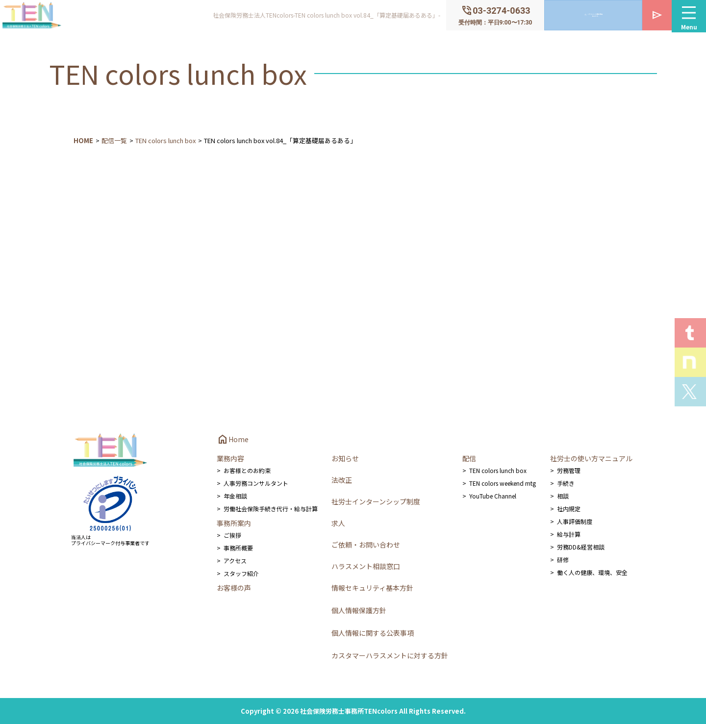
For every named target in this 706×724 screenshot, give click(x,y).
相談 (563, 496)
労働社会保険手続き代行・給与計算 (271, 508)
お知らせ (345, 458)
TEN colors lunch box (165, 140)
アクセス (235, 560)
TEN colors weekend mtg (502, 483)
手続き (566, 483)
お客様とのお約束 (247, 470)
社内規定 (568, 508)
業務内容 (230, 458)
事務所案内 (234, 523)
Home (233, 439)
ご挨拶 (232, 535)
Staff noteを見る (690, 362)
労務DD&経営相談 (581, 547)
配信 (469, 458)
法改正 (341, 480)
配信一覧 (114, 140)
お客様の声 (234, 588)
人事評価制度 (574, 521)
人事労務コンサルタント (256, 483)
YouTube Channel (492, 496)
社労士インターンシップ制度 (375, 501)
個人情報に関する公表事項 (372, 633)
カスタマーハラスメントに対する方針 (389, 655)
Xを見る (690, 391)
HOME (83, 140)
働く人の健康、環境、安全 (592, 572)
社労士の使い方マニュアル (591, 458)
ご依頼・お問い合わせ (365, 544)
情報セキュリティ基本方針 (372, 588)
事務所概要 (238, 548)
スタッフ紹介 (241, 573)
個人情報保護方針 (358, 610)
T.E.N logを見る (690, 333)
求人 (338, 523)
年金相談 (235, 496)
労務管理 (568, 470)
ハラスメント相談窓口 (365, 566)
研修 (563, 559)
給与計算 (568, 534)
